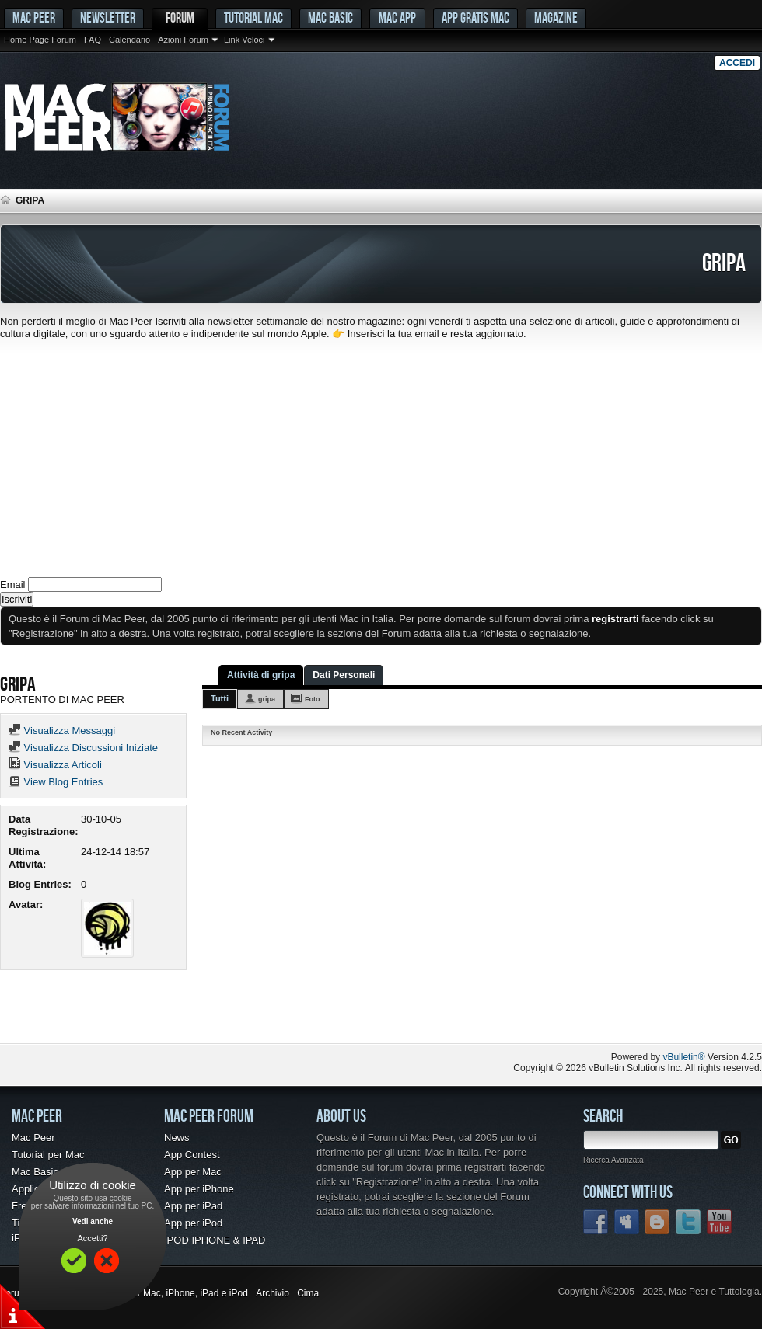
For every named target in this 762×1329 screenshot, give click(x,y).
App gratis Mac (475, 17)
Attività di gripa (261, 675)
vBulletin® (683, 1057)
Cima (308, 1293)
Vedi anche (92, 1221)
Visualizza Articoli (55, 765)
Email (13, 584)
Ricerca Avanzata (613, 1160)
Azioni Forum (183, 39)
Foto (312, 699)
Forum (180, 17)
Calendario (129, 39)
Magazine (556, 17)
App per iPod (193, 1223)
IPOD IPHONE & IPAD (215, 1240)
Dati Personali (344, 675)
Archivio (272, 1293)
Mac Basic (330, 17)
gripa (266, 699)
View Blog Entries (56, 782)
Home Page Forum (40, 39)
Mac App (397, 17)
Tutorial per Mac (48, 1154)
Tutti (220, 698)
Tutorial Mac (253, 17)
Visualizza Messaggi (62, 730)
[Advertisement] (381, 456)
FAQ (92, 39)
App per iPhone (199, 1189)
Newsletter (107, 17)
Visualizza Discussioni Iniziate (83, 747)
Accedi (737, 62)
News (177, 1137)
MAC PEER (33, 17)
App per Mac (193, 1172)
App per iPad (193, 1206)
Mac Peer (33, 1137)
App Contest (192, 1154)
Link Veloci (244, 39)
